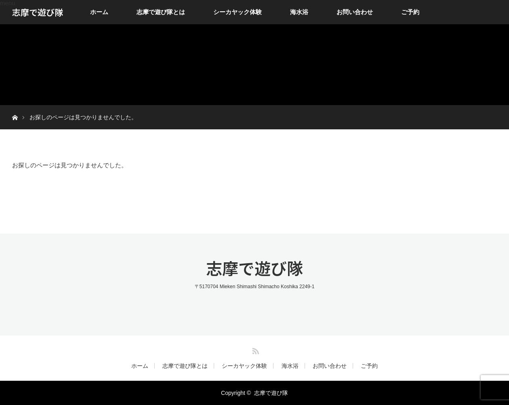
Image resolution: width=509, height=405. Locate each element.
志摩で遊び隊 (37, 12)
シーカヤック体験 (237, 11)
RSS (254, 350)
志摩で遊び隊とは (161, 11)
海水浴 (299, 11)
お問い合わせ (355, 11)
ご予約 (410, 11)
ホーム (99, 11)
